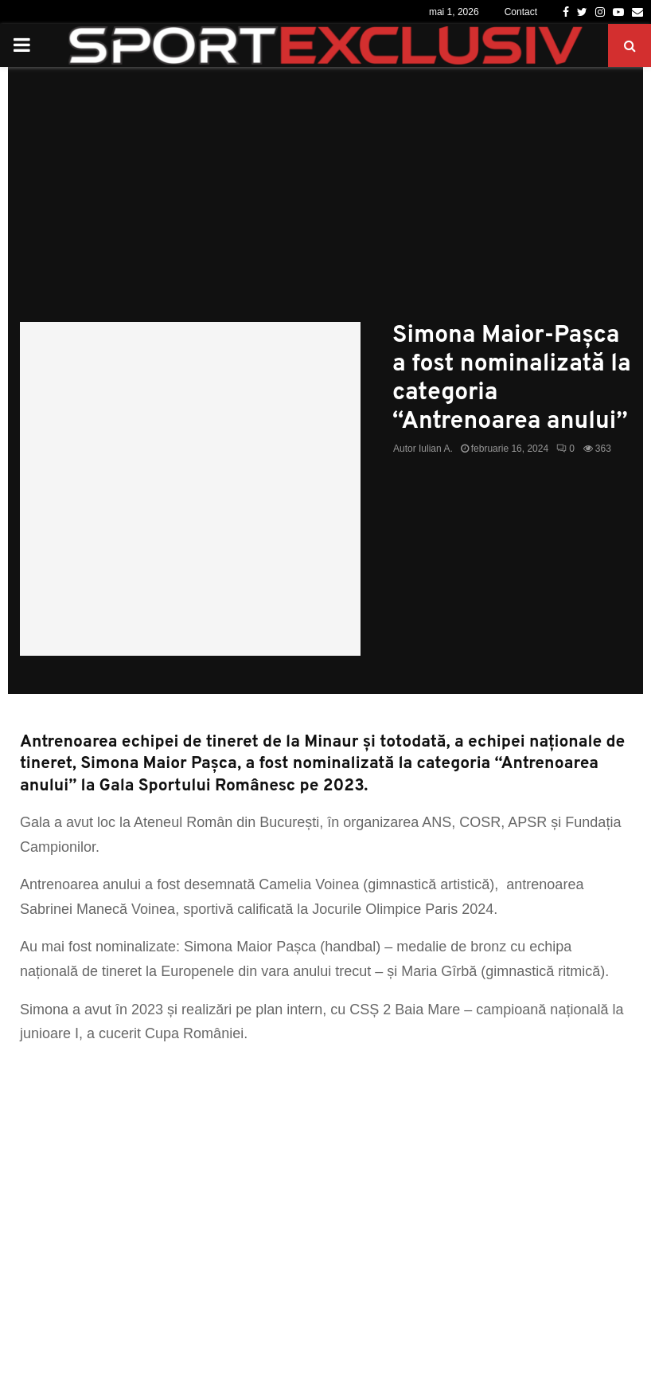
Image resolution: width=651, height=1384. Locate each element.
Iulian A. (436, 448)
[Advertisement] (325, 202)
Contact (521, 12)
